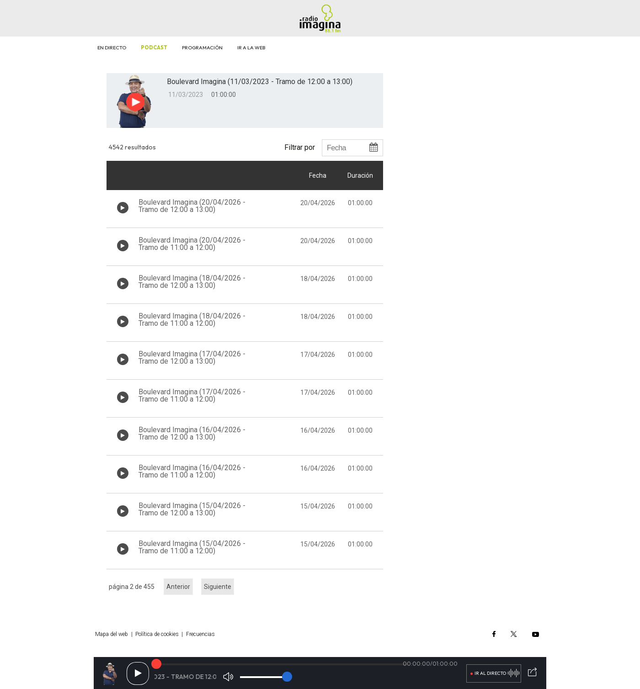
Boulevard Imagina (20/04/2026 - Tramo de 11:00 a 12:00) (192, 244)
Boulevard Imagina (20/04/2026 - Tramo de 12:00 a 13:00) (192, 206)
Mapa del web (111, 634)
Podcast (154, 47)
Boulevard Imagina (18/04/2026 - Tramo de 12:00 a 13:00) (192, 282)
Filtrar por (299, 147)
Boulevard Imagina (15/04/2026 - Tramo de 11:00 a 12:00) (192, 547)
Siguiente (217, 586)
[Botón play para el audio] (135, 102)
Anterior (178, 586)
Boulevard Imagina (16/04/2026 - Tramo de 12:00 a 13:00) (192, 433)
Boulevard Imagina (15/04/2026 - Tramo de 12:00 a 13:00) (192, 509)
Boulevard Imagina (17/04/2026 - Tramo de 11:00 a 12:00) (192, 395)
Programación (202, 47)
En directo (111, 47)
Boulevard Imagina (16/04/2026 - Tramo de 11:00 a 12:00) (192, 471)
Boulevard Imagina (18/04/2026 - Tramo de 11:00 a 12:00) (192, 320)
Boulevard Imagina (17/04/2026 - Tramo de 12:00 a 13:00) (192, 358)
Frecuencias (200, 634)
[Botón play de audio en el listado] (122, 207)
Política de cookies (157, 634)
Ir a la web (251, 47)
